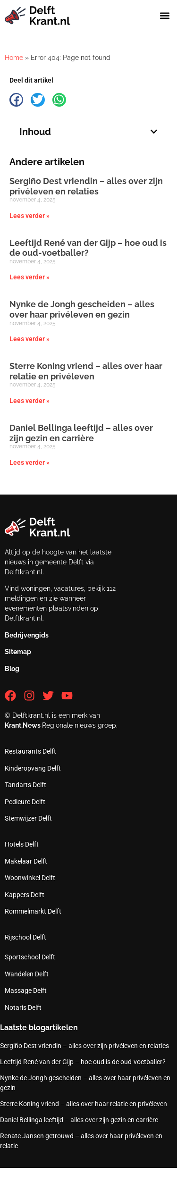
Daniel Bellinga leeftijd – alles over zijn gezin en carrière (81, 433)
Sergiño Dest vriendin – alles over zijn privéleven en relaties (86, 186)
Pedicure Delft (25, 802)
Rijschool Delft (25, 937)
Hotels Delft (22, 844)
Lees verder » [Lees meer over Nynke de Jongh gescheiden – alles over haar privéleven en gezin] (29, 339)
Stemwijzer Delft (28, 818)
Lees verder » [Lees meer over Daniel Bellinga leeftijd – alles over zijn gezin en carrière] (29, 462)
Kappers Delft (24, 894)
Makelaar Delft (26, 861)
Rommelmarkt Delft (33, 911)
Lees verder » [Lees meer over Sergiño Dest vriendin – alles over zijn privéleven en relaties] (29, 215)
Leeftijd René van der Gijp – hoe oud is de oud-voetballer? (88, 248)
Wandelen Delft (27, 974)
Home (14, 57)
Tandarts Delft (25, 785)
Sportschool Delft (30, 957)
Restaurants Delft (30, 751)
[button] (164, 16)
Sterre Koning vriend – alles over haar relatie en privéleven (85, 371)
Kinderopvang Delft (33, 768)
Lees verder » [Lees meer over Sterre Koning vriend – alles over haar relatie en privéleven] (29, 400)
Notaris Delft (23, 1007)
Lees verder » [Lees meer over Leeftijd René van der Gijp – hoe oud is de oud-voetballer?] (29, 277)
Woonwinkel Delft (30, 877)
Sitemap (18, 651)
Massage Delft (26, 990)
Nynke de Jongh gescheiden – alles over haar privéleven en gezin (81, 309)
